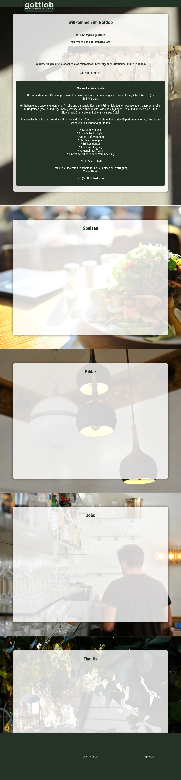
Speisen (145, 3)
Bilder (154, 3)
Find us (169, 3)
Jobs (161, 3)
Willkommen (134, 3)
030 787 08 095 (91, 756)
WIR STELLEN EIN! (90, 73)
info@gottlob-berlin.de (90, 178)
